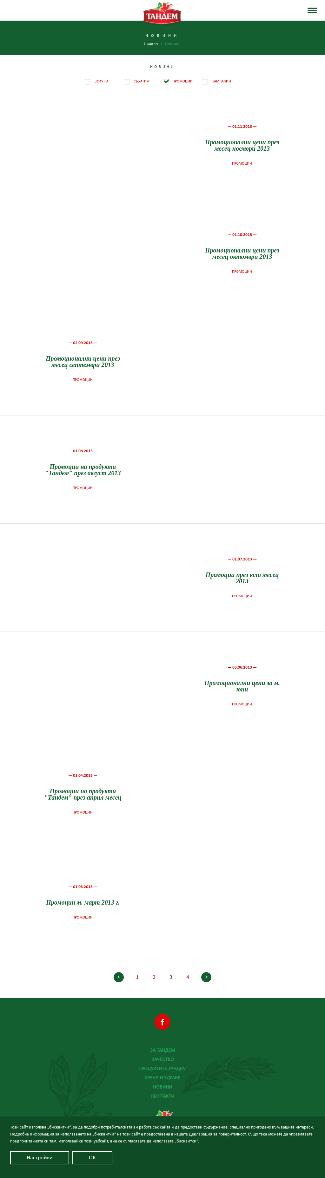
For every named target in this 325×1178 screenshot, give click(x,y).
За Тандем (162, 1050)
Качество (162, 1059)
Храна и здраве (162, 1077)
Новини (162, 1087)
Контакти (162, 1096)
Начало (153, 44)
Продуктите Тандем (162, 1068)
